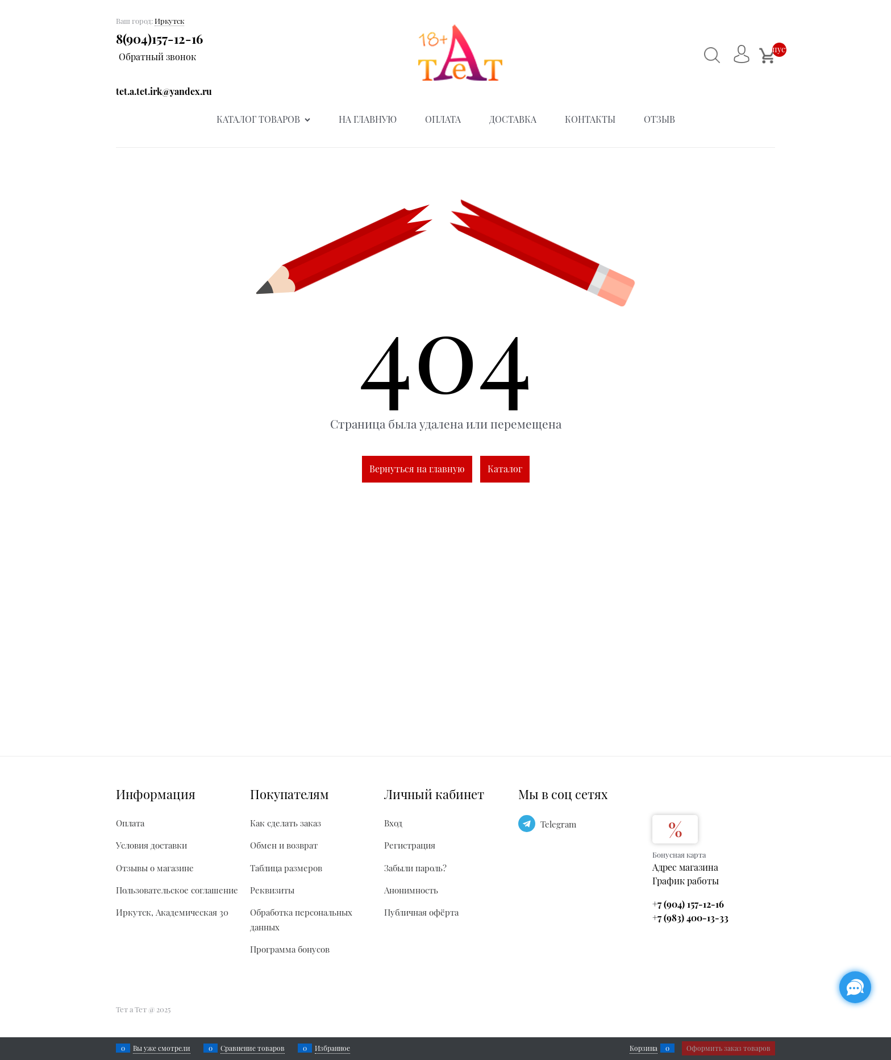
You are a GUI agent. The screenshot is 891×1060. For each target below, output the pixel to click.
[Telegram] (526, 823)
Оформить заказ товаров (728, 1048)
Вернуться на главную (417, 469)
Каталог (505, 469)
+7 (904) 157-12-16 (688, 904)
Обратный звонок (157, 57)
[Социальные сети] (855, 987)
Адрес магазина (685, 867)
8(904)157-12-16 (159, 38)
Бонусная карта (679, 854)
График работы (685, 881)
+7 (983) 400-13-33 (690, 918)
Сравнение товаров (252, 1048)
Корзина (643, 1048)
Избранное (332, 1048)
